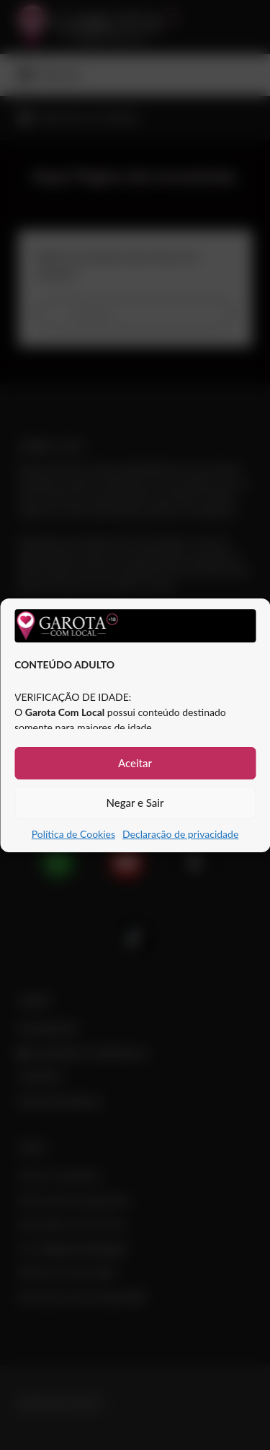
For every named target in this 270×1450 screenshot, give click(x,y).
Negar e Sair (135, 802)
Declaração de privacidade (180, 834)
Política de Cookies (73, 834)
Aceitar (135, 762)
